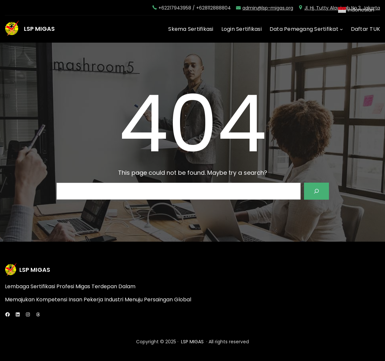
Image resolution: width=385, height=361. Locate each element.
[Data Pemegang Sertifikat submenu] (341, 29)
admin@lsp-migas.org (267, 8)
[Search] (316, 191)
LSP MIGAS (39, 29)
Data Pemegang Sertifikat (304, 29)
